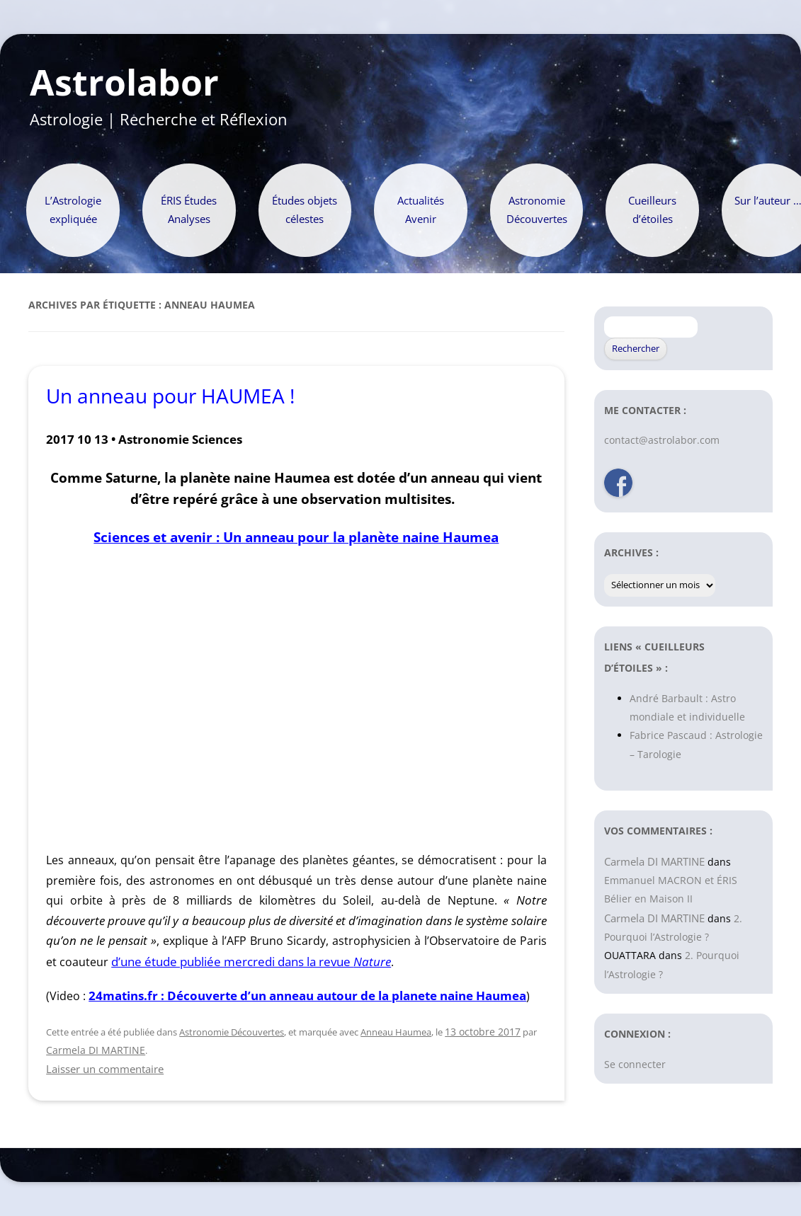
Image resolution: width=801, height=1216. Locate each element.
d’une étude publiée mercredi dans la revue (251, 961)
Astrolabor (124, 83)
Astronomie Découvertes (536, 209)
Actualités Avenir (420, 209)
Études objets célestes (304, 209)
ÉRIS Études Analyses (189, 209)
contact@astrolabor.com (662, 440)
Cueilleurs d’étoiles (652, 209)
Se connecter (635, 1064)
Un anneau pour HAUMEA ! (170, 395)
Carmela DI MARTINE (95, 1050)
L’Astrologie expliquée (73, 209)
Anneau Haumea (395, 1032)
